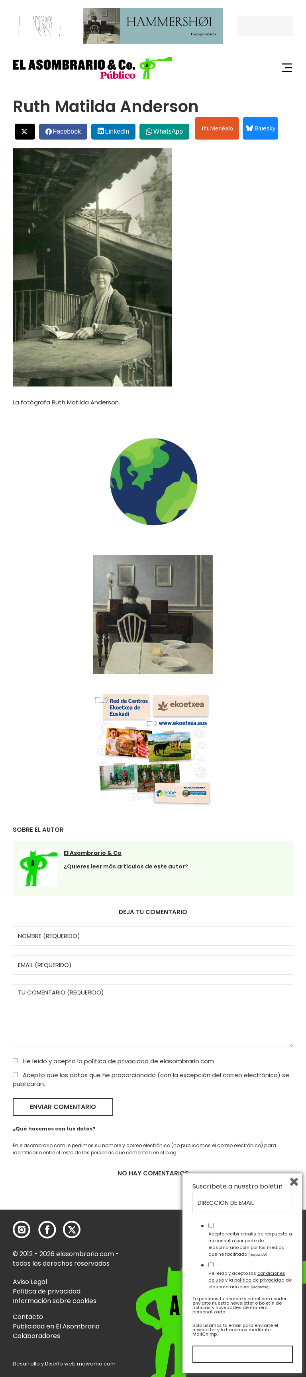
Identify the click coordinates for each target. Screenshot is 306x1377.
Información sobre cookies (54, 1300)
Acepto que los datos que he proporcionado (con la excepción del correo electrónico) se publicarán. (151, 1079)
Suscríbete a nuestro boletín (237, 1186)
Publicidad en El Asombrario (56, 1326)
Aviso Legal (30, 1281)
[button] (92, 68)
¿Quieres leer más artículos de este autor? (126, 866)
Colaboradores (36, 1335)
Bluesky (260, 128)
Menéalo (217, 128)
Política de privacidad (46, 1291)
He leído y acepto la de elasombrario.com (113, 1061)
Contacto (28, 1316)
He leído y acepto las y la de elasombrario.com (250, 1280)
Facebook (67, 131)
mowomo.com (96, 1363)
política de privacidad (117, 1061)
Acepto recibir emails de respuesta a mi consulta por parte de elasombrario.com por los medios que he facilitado (250, 1244)
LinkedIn (117, 131)
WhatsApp (168, 131)
